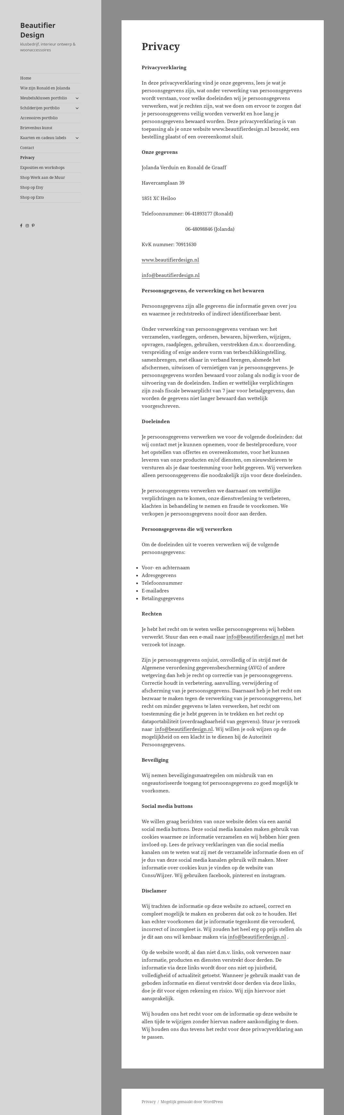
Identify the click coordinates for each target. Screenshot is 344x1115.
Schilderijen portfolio (40, 108)
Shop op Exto (32, 197)
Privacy (27, 157)
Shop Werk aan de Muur (42, 177)
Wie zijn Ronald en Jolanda (45, 88)
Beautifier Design (37, 29)
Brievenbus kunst (36, 127)
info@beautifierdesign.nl (171, 275)
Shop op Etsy (31, 187)
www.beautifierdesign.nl (170, 259)
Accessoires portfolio (39, 118)
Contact (27, 147)
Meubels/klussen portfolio (43, 98)
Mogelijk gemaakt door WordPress (192, 1101)
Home (25, 78)
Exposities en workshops (42, 167)
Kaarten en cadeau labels (43, 137)
